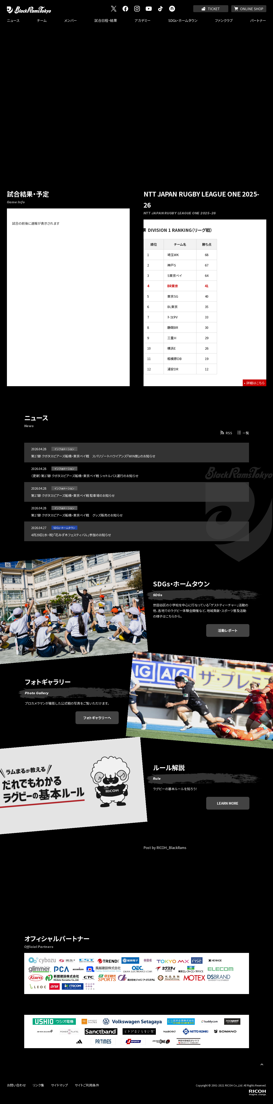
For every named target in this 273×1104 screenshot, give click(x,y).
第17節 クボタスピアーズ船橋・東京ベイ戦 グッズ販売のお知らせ (77, 515)
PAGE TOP (262, 1064)
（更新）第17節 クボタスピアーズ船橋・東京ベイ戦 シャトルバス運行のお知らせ (84, 475)
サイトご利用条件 (87, 1085)
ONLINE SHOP (251, 8)
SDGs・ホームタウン (182, 20)
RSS (229, 433)
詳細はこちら (255, 383)
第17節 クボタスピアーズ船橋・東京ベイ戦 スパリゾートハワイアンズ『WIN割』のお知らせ (93, 456)
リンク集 (38, 1085)
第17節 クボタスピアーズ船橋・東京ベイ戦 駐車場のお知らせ (73, 495)
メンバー (70, 20)
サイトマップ (59, 1085)
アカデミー (143, 20)
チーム (42, 20)
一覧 (246, 433)
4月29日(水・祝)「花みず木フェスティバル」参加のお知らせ (71, 535)
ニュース (13, 20)
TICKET (214, 8)
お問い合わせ (16, 1085)
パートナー (258, 20)
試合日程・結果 (105, 20)
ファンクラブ (224, 20)
